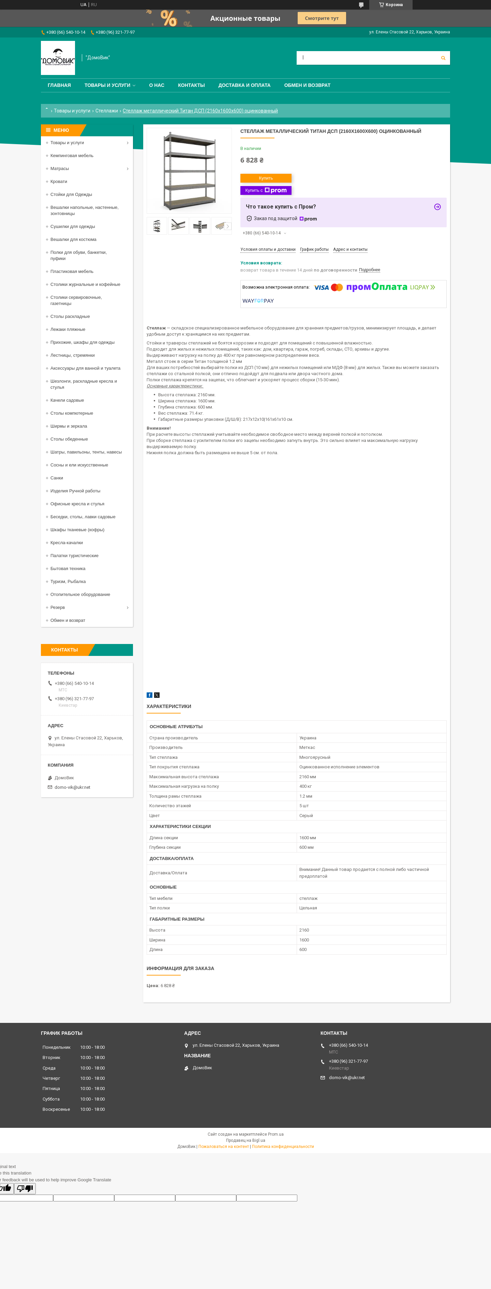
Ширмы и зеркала (68, 426)
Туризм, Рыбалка (68, 581)
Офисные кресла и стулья (77, 503)
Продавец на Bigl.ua (245, 1140)
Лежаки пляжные (67, 329)
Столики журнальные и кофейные (85, 284)
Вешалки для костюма (73, 239)
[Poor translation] (25, 1188)
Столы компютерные (71, 413)
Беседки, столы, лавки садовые (83, 516)
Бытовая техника (67, 568)
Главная (59, 85)
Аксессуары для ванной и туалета (85, 368)
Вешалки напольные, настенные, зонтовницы (84, 210)
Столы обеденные (69, 439)
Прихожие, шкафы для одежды (82, 342)
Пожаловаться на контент (223, 1146)
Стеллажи (106, 110)
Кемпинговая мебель (71, 155)
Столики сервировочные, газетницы (76, 300)
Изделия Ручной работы (75, 490)
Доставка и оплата (245, 85)
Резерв (57, 607)
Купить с (265, 190)
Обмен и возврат (307, 85)
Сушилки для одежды (72, 226)
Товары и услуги (108, 85)
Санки (56, 477)
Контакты (191, 85)
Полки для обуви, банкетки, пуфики (78, 255)
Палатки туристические (74, 555)
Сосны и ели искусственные (79, 464)
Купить (266, 178)
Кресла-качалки (66, 542)
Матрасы (59, 168)
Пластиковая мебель (71, 271)
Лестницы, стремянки (72, 355)
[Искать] (443, 58)
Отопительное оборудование (80, 594)
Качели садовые (67, 400)
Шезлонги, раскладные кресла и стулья (83, 384)
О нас (156, 85)
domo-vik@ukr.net (72, 787)
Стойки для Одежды (71, 194)
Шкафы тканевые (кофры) (77, 529)
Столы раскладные (70, 316)
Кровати (58, 181)
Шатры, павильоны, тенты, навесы (86, 452)
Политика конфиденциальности (283, 1146)
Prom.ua (276, 1134)
